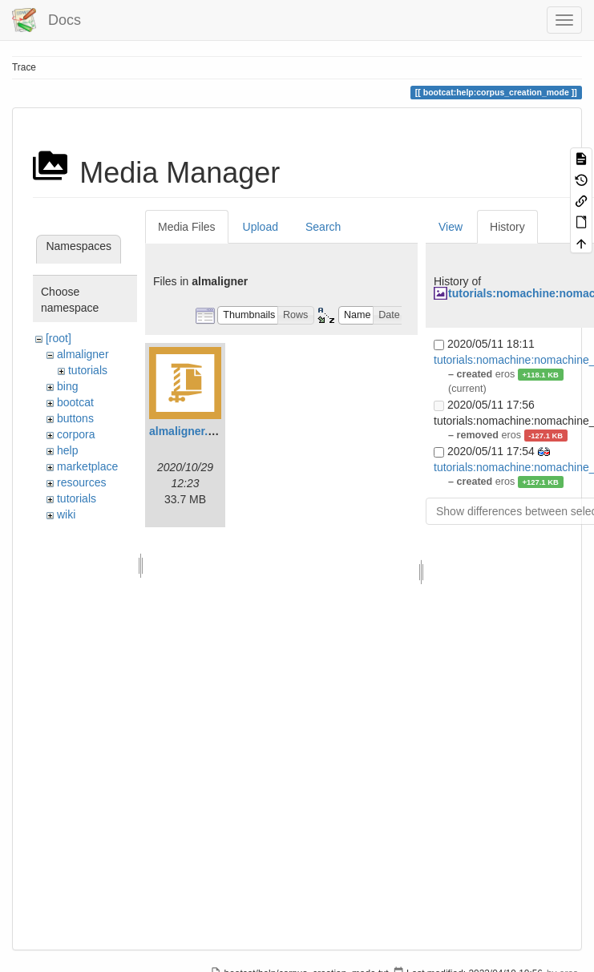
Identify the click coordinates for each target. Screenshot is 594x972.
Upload (260, 226)
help (67, 450)
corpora (76, 434)
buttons (75, 418)
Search (323, 226)
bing (67, 386)
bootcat (75, 402)
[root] (58, 338)
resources (81, 482)
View (450, 226)
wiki (66, 514)
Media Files (187, 226)
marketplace (87, 466)
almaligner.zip (186, 431)
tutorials (87, 370)
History (507, 226)
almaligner (83, 354)
